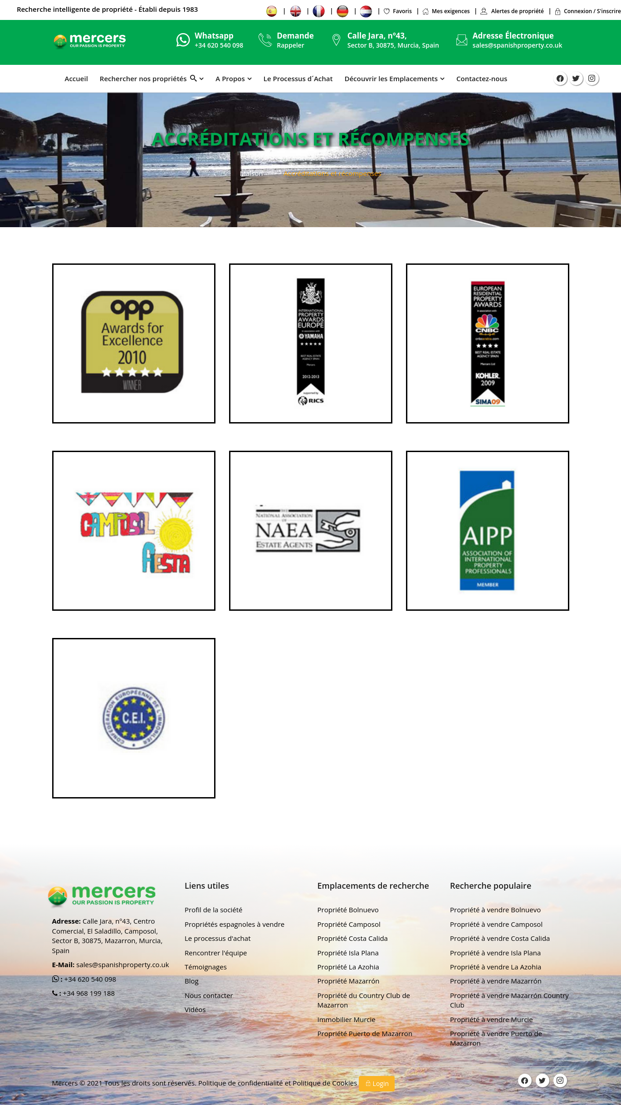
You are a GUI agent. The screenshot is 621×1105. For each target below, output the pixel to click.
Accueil (76, 78)
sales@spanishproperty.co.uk (517, 45)
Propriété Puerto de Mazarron (365, 1033)
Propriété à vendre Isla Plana (495, 952)
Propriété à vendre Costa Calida (500, 938)
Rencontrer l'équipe (216, 952)
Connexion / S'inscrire (587, 11)
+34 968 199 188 (88, 993)
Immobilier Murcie (347, 1019)
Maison (251, 173)
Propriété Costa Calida (353, 938)
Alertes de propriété (512, 11)
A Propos (229, 78)
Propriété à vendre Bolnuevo (495, 909)
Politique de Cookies (326, 1082)
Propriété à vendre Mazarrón (496, 980)
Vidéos (195, 1009)
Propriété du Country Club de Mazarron (364, 1000)
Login (377, 1083)
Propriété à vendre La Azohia (495, 966)
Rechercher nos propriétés (148, 78)
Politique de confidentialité (241, 1082)
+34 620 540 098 (90, 978)
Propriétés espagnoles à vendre (234, 924)
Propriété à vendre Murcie (491, 1019)
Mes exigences (446, 11)
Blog (192, 980)
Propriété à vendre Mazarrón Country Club (509, 1000)
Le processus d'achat (218, 938)
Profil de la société (214, 909)
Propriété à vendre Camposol (496, 924)
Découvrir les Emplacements (391, 78)
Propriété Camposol (349, 924)
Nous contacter (209, 995)
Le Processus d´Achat (298, 78)
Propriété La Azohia (348, 966)
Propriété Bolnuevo (348, 909)
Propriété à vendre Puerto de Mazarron (496, 1038)
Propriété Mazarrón (349, 980)
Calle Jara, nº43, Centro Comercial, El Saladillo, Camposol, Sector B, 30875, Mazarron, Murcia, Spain (107, 935)
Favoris (397, 11)
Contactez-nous (481, 78)
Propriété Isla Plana (348, 952)
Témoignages (206, 966)
